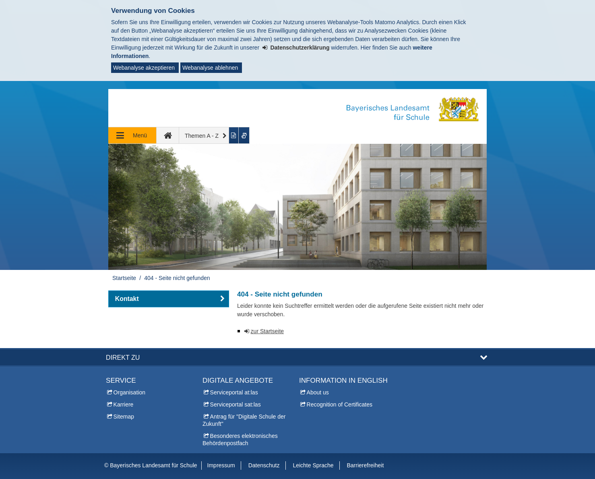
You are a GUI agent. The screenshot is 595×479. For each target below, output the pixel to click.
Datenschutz (264, 465)
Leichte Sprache (313, 465)
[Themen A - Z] (204, 135)
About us (318, 392)
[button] (169, 299)
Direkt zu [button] (123, 357)
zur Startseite (267, 331)
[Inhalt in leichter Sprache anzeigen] (234, 135)
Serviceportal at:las (234, 392)
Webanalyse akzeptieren (144, 67)
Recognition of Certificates (339, 404)
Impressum (221, 465)
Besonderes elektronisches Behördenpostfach (240, 439)
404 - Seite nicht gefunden (177, 278)
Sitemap (124, 416)
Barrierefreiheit (365, 465)
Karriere (124, 404)
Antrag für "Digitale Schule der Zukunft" (243, 420)
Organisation (129, 392)
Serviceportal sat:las (235, 404)
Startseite (124, 278)
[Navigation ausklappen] (132, 135)
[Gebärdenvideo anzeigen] (244, 135)
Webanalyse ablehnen (210, 67)
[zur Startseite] (168, 135)
